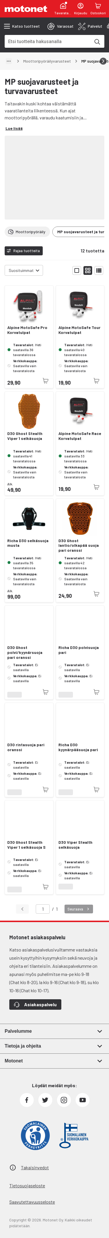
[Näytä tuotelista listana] (98, 270)
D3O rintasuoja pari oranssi (25, 747)
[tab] (60, 26)
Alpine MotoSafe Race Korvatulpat (79, 436)
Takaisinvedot (35, 1167)
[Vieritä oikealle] (103, 61)
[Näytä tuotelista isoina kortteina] (76, 270)
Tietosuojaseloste (27, 1185)
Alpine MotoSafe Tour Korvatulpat (79, 330)
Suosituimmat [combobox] (21, 270)
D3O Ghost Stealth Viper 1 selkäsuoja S (26, 845)
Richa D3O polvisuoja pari (78, 650)
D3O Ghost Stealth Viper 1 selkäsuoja (24, 436)
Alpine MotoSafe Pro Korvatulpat (27, 330)
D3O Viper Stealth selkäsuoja (75, 845)
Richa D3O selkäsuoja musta (28, 543)
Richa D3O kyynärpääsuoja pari (78, 747)
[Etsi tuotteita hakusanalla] (96, 41)
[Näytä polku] (9, 61)
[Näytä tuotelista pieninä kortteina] (87, 270)
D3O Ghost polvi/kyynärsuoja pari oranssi (24, 652)
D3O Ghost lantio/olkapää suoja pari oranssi (78, 545)
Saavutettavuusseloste (32, 1202)
